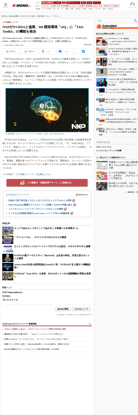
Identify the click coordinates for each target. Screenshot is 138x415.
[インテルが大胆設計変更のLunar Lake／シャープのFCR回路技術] (40, 213)
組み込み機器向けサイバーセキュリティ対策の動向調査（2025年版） (32, 349)
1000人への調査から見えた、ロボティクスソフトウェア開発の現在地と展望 (35, 329)
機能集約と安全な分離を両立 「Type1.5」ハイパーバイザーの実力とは (33, 334)
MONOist (4, 16)
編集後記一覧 (133, 192)
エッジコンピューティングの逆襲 (108, 151)
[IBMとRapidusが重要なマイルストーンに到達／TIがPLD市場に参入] (42, 205)
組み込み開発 (13, 16)
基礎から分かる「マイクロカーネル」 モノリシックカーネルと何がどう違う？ (37, 339)
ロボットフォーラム (103, 147)
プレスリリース (10, 300)
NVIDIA (6, 296)
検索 (136, 20)
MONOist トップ (81, 309)
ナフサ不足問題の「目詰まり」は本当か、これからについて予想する (123, 175)
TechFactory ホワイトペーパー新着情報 (19, 324)
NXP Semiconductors (12, 292)
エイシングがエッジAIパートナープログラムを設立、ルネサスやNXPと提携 (52, 246)
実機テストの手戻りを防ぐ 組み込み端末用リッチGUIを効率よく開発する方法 (36, 344)
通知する (31, 51)
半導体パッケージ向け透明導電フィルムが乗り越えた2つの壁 (123, 165)
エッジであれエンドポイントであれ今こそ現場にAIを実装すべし (46, 228)
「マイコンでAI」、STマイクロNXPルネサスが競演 (40, 237)
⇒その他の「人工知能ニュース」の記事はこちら (26, 174)
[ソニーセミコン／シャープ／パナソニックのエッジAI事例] (37, 209)
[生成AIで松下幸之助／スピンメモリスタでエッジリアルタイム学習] (41, 200)
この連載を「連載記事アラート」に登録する (49, 182)
